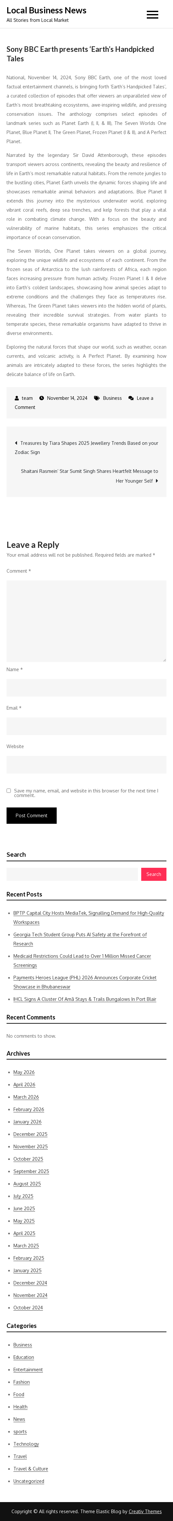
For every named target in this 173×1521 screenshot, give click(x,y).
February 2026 (28, 1109)
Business (112, 398)
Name (15, 669)
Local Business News (46, 10)
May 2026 (24, 1072)
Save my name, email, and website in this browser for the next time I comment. (86, 793)
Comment (19, 571)
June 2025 (24, 1208)
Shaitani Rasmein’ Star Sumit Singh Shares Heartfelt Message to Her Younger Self (89, 476)
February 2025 (28, 1258)
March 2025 (26, 1245)
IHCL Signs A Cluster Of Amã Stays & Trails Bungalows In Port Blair (84, 999)
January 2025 (27, 1270)
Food (18, 1394)
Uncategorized (28, 1481)
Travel (20, 1456)
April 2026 (24, 1084)
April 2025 (24, 1233)
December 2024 (30, 1283)
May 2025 (24, 1221)
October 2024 (28, 1307)
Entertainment (28, 1369)
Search (16, 854)
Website (15, 746)
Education (23, 1357)
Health (20, 1406)
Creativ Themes (145, 1511)
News (19, 1419)
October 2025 (28, 1159)
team (27, 398)
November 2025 (30, 1146)
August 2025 (27, 1183)
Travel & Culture (30, 1468)
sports (20, 1431)
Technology (26, 1444)
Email (14, 708)
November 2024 (30, 1295)
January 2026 (27, 1121)
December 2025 (30, 1134)
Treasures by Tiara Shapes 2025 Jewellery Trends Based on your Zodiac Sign (86, 447)
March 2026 (26, 1097)
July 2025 (23, 1196)
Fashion (21, 1382)
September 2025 (31, 1171)
